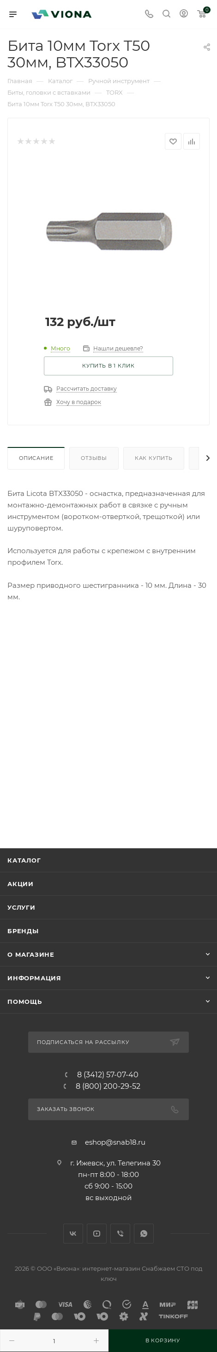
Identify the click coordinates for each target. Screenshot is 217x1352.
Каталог (24, 860)
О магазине (30, 954)
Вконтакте (73, 1233)
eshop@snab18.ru (115, 1142)
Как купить (154, 458)
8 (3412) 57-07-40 (108, 1075)
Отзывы (94, 458)
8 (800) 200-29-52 (108, 1086)
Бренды (23, 931)
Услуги (21, 907)
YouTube (97, 1233)
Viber (120, 1233)
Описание (36, 458)
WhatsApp (144, 1233)
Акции (20, 883)
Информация (34, 978)
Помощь (24, 1001)
